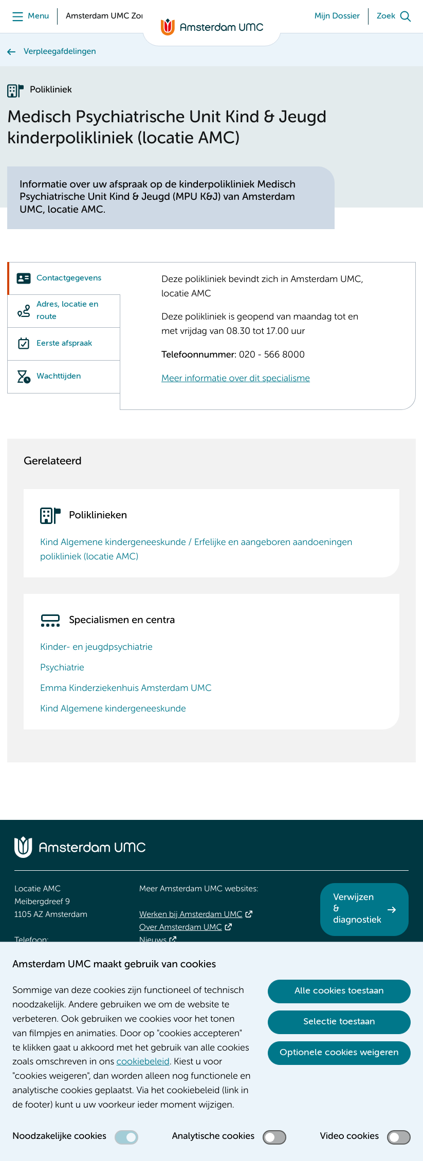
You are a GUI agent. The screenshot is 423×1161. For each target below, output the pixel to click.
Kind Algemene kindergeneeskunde (113, 709)
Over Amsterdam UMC (180, 928)
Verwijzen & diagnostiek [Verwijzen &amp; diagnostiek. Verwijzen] (357, 909)
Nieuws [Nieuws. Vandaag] (153, 941)
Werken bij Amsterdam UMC (191, 915)
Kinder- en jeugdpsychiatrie (96, 647)
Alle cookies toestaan (339, 991)
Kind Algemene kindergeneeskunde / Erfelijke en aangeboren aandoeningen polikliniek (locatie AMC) (196, 550)
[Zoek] (396, 16)
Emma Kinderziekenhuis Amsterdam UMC (126, 689)
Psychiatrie (62, 668)
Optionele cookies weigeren (339, 1052)
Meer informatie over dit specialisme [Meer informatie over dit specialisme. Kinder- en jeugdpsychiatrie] (235, 379)
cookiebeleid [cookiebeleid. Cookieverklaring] (143, 1062)
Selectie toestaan (339, 1021)
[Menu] (28, 16)
